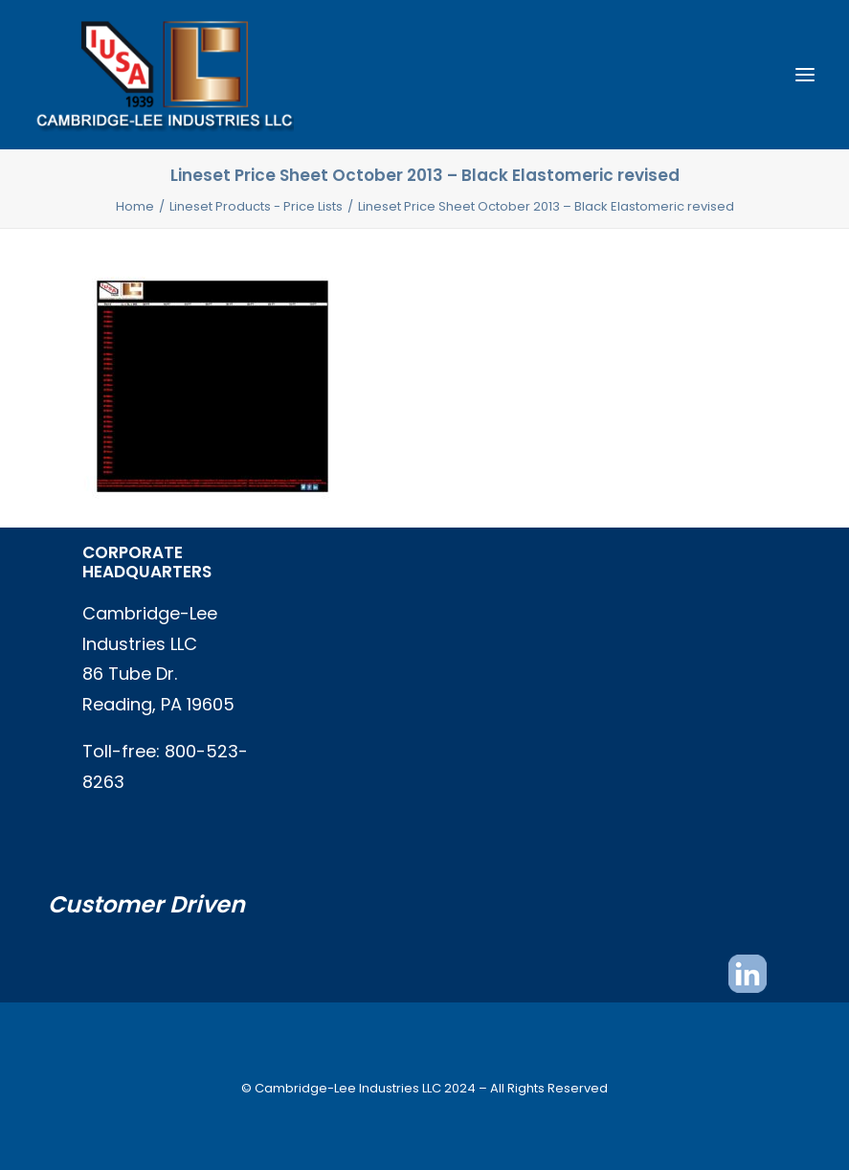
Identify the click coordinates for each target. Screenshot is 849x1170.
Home (135, 206)
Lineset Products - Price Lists (256, 206)
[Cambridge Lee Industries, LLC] (164, 74)
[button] (805, 74)
